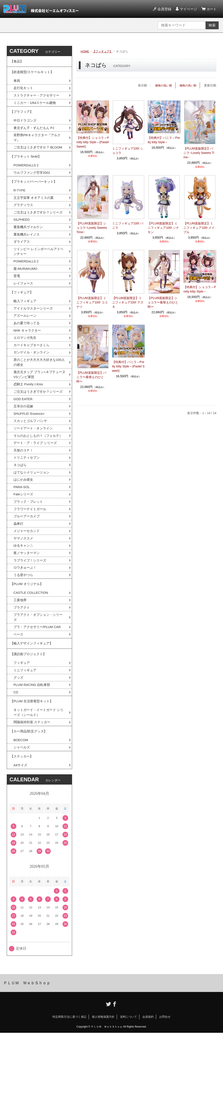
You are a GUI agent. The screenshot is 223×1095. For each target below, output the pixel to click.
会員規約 (148, 1078)
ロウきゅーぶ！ (26, 616)
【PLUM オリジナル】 (27, 633)
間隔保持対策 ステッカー (33, 780)
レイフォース (24, 308)
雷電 (17, 300)
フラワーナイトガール (31, 554)
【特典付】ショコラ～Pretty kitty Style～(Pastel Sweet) (92, 142)
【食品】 (17, 62)
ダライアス (22, 264)
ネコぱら (20, 509)
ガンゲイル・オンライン (33, 381)
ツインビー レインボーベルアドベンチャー (38, 274)
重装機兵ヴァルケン (29, 249)
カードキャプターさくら (33, 373)
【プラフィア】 (22, 116)
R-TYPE (20, 206)
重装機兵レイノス (27, 257)
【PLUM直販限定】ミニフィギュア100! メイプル (199, 227)
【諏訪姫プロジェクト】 (29, 708)
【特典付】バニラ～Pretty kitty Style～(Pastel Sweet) (128, 366)
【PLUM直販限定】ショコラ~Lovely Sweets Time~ (91, 227)
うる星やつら (24, 623)
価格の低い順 (161, 85)
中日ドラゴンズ (26, 126)
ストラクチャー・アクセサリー (38, 99)
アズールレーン (26, 342)
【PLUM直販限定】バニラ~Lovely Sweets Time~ (198, 153)
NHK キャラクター (28, 358)
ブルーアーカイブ (27, 562)
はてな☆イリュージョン (33, 516)
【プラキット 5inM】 (26, 169)
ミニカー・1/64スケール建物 (36, 106)
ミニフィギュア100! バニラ (127, 225)
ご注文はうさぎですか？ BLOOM (38, 156)
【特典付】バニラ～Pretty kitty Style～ (164, 140)
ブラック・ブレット (29, 547)
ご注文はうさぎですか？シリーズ (38, 231)
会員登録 (164, 9)
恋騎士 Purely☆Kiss (29, 414)
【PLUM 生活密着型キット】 (33, 758)
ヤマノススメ (24, 585)
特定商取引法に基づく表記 (69, 1078)
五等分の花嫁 (24, 442)
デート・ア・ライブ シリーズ (37, 486)
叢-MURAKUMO (26, 292)
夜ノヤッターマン (27, 600)
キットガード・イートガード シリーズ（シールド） (38, 770)
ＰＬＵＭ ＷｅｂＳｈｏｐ (26, 1045)
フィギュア (22, 718)
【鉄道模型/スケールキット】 (33, 74)
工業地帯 (20, 650)
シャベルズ (22, 807)
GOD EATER (24, 435)
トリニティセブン (27, 501)
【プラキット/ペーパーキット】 (35, 196)
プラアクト (22, 658)
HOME (85, 51)
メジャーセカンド (27, 577)
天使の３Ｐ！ (24, 493)
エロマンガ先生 (26, 365)
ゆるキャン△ (24, 593)
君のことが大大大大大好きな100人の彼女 (39, 391)
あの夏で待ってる (30, 350)
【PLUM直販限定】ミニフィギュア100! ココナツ (92, 302)
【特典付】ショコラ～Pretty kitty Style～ (199, 289)
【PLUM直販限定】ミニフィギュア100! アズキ (127, 302)
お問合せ (165, 1078)
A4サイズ (21, 827)
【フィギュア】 (104, 51)
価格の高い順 (187, 85)
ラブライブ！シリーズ (31, 608)
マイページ (187, 9)
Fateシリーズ (24, 539)
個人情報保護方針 (103, 1078)
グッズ (19, 733)
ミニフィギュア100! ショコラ (127, 151)
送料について (128, 1078)
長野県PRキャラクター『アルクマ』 (39, 143)
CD (16, 748)
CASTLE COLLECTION (32, 643)
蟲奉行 (19, 570)
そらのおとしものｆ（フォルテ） (36, 475)
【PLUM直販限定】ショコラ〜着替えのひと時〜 (163, 302)
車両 (17, 83)
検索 (212, 25)
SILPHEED (22, 241)
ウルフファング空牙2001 (33, 186)
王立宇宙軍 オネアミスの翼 (35, 213)
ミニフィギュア (26, 725)
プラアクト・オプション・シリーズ (38, 668)
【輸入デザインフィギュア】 (33, 696)
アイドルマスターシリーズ (34, 335)
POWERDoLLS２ (27, 179)
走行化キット (24, 91)
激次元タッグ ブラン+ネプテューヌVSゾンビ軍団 (39, 403)
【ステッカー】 (22, 817)
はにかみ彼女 (24, 524)
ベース (19, 686)
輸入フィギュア (26, 327)
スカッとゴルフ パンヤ (31, 458)
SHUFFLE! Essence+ (30, 450)
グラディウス (24, 221)
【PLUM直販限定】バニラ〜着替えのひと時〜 (91, 377)
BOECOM (21, 800)
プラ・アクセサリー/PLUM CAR (39, 678)
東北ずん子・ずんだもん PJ (35, 133)
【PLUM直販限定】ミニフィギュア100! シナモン (163, 227)
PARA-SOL (22, 532)
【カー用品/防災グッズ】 (29, 790)
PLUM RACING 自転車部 (33, 740)
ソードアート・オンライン (34, 465)
